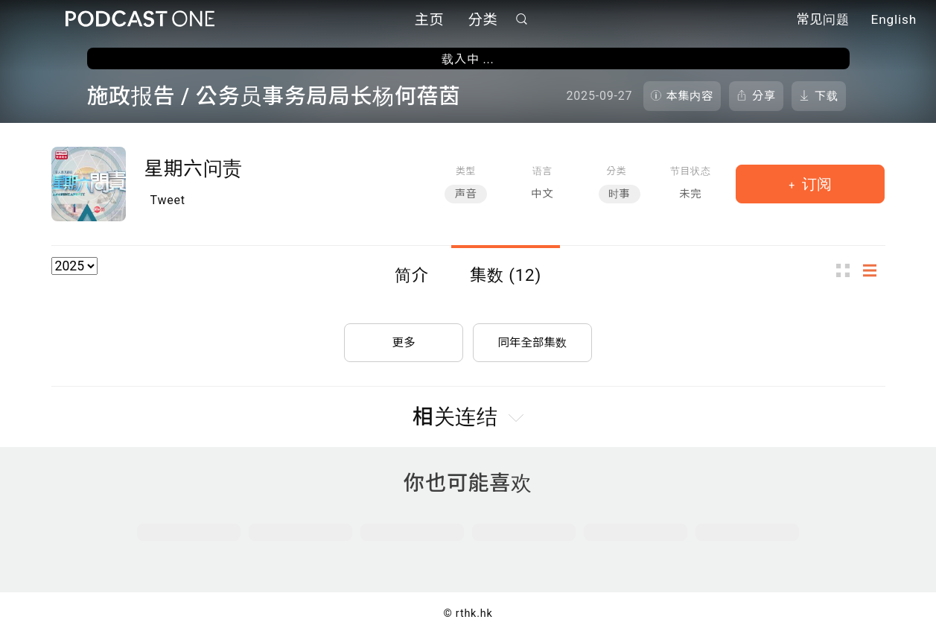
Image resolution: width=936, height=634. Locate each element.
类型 (466, 171)
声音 (465, 194)
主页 (430, 20)
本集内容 (690, 96)
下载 (826, 96)
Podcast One (140, 19)
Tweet (167, 200)
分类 (483, 20)
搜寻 (521, 19)
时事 (619, 194)
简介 (412, 275)
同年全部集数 (532, 339)
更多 (404, 339)
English (894, 20)
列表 (874, 270)
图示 (847, 270)
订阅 (815, 184)
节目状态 (690, 171)
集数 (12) (505, 275)
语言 (542, 171)
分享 (764, 96)
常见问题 (823, 20)
